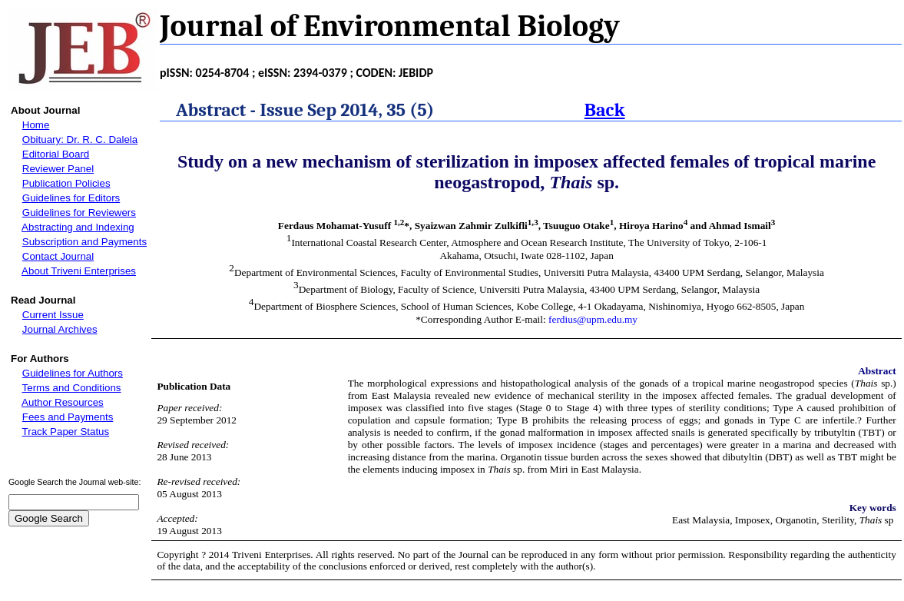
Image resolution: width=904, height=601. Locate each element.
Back (604, 110)
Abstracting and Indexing (78, 227)
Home (36, 125)
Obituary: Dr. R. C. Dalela (79, 139)
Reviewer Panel (58, 168)
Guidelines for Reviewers (79, 212)
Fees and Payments (68, 417)
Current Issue (53, 314)
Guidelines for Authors (72, 373)
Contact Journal (58, 256)
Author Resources (63, 402)
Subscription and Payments (84, 241)
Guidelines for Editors (71, 198)
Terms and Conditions (71, 387)
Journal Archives (60, 329)
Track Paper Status (66, 431)
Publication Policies (66, 183)
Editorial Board (55, 154)
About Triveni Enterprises (79, 271)
